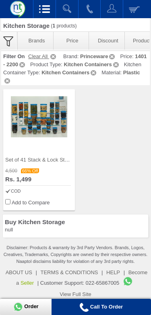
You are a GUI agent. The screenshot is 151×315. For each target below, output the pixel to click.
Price (72, 41)
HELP (113, 272)
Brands (36, 41)
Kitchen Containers (92, 64)
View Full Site (75, 294)
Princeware (98, 56)
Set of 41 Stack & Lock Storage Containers (55, 160)
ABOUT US (19, 272)
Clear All (42, 56)
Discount (108, 41)
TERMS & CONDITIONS (69, 272)
